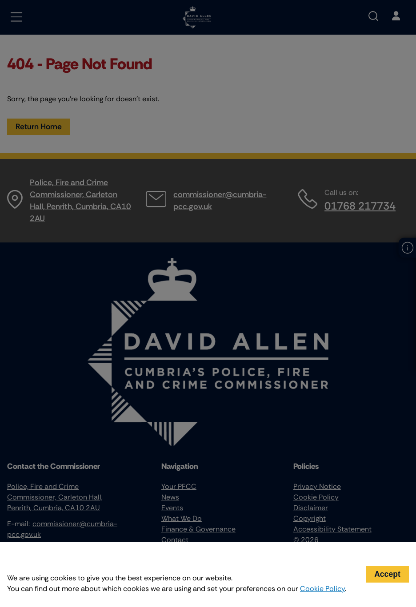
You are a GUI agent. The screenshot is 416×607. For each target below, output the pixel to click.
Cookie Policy (322, 588)
